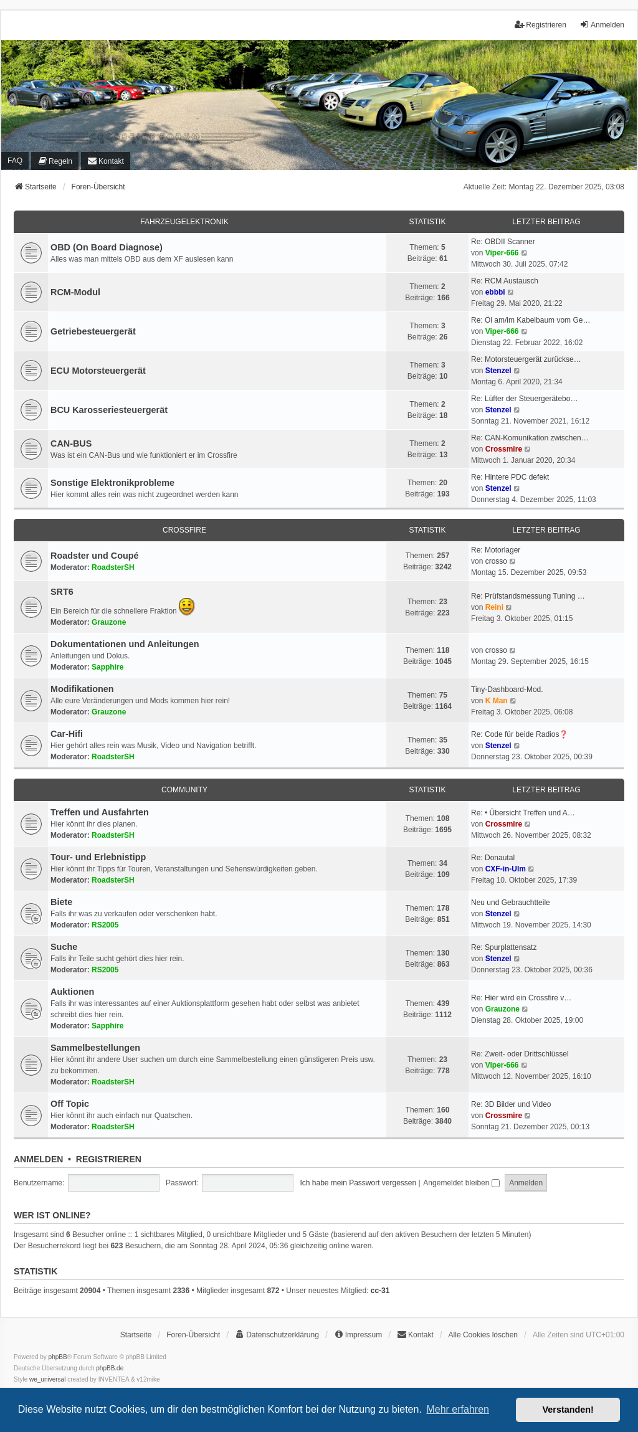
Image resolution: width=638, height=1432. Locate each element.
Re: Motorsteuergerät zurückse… (526, 359)
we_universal (47, 1379)
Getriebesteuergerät (93, 331)
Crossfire (184, 530)
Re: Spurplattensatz (503, 947)
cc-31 (380, 1290)
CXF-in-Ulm (505, 869)
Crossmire (503, 449)
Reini (494, 607)
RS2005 (105, 925)
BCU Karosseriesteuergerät (109, 410)
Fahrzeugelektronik (184, 221)
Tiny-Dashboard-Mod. (507, 689)
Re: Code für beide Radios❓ (519, 734)
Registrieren (108, 1159)
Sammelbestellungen (95, 1048)
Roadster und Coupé (94, 556)
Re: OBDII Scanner (503, 241)
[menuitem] (55, 161)
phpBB (58, 1357)
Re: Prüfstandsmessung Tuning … (528, 596)
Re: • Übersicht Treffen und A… (523, 812)
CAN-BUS (71, 443)
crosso (496, 561)
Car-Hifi (66, 734)
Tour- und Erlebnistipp (98, 857)
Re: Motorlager (495, 550)
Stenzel (498, 370)
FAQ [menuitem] (14, 160)
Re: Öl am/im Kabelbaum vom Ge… (530, 320)
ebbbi (495, 292)
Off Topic (69, 1104)
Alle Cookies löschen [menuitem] (483, 1334)
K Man (496, 700)
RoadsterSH (113, 567)
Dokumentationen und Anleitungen (124, 644)
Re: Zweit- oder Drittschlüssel (520, 1054)
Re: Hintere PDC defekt (510, 477)
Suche (63, 947)
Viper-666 (502, 253)
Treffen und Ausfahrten (99, 812)
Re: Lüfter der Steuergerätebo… (524, 398)
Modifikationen (82, 689)
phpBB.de (109, 1368)
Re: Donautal (493, 857)
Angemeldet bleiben (461, 1182)
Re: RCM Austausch (504, 281)
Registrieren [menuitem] (540, 24)
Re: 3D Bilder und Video (511, 1104)
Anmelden (38, 1159)
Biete (61, 902)
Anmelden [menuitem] (601, 24)
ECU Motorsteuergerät (98, 371)
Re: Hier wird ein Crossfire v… (521, 997)
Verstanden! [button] (568, 1410)
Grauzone (109, 622)
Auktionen (72, 992)
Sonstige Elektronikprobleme (112, 483)
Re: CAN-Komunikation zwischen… (530, 438)
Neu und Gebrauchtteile (510, 902)
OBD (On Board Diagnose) (106, 247)
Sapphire (107, 667)
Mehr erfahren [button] (457, 1409)
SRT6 (62, 592)
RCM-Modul (75, 292)
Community (184, 789)
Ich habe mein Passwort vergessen (358, 1182)
